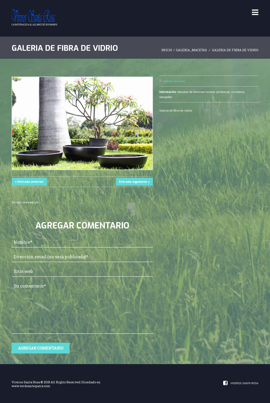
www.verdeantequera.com (31, 386)
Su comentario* (82, 307)
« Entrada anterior (29, 182)
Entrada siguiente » (134, 182)
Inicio (166, 50)
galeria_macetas (191, 50)
